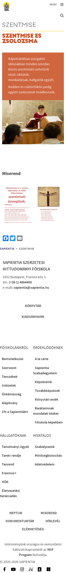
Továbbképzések (47, 391)
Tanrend (8, 464)
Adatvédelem (45, 464)
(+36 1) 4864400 (20, 282)
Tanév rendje (11, 455)
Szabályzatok (45, 447)
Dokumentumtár (20, 521)
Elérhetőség (33, 529)
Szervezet (9, 368)
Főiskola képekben (49, 422)
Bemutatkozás (12, 359)
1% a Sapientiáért (15, 412)
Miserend (49, 513)
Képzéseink (43, 382)
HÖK (5, 482)
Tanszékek (9, 376)
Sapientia (7, 249)
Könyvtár (33, 306)
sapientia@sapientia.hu (31, 287)
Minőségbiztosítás (48, 455)
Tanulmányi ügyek (15, 447)
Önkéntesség (11, 394)
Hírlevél (53, 521)
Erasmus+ (9, 473)
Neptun (15, 513)
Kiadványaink (33, 317)
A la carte (41, 359)
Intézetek (9, 385)
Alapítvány (10, 403)
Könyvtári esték (46, 399)
